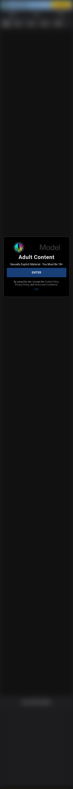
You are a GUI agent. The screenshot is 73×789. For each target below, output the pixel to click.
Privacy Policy (42, 284)
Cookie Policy (25, 284)
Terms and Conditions (36, 287)
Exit (36, 292)
